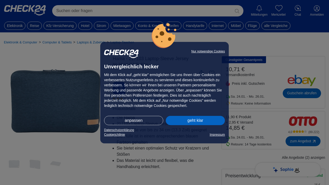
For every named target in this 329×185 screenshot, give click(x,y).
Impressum (217, 134)
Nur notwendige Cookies (208, 51)
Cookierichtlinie (114, 134)
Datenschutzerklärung (119, 130)
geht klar (195, 120)
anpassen (133, 120)
